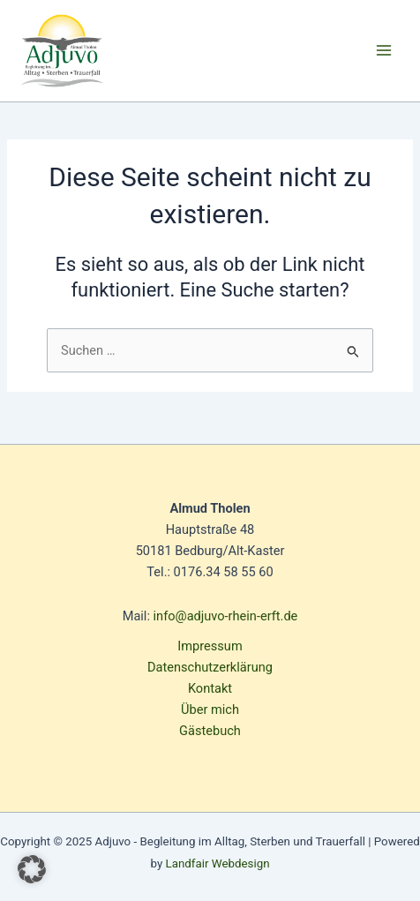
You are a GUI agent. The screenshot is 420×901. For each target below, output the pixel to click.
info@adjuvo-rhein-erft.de (226, 616)
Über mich (210, 709)
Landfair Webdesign (218, 863)
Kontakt (210, 688)
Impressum (209, 646)
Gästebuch (210, 731)
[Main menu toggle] (383, 50)
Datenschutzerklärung (210, 667)
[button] (32, 869)
